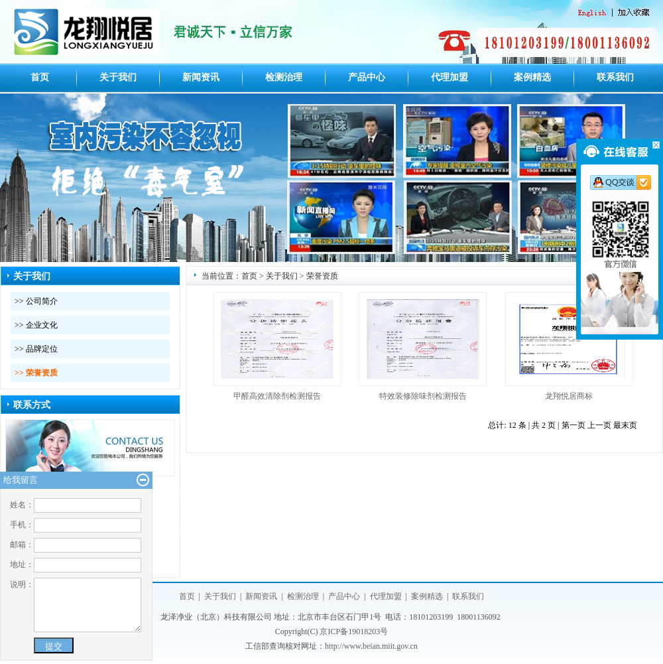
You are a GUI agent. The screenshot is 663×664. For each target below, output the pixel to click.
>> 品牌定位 (36, 349)
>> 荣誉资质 (36, 372)
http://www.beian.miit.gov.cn (371, 646)
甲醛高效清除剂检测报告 (277, 396)
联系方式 (31, 405)
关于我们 (118, 77)
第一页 (573, 425)
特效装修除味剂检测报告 (423, 396)
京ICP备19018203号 (354, 631)
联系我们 (615, 77)
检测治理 (283, 77)
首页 (39, 77)
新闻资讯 (200, 77)
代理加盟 (449, 77)
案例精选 (532, 77)
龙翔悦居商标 (569, 396)
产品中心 (366, 77)
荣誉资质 (322, 276)
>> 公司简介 (36, 301)
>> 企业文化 (36, 325)
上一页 (599, 425)
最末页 (625, 425)
